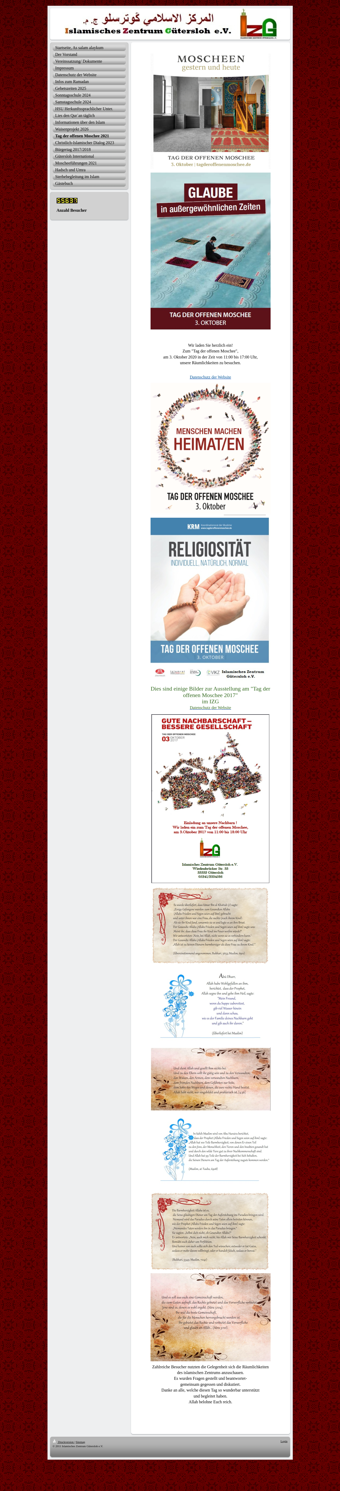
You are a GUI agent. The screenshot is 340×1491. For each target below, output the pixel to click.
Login (284, 1441)
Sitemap (80, 1441)
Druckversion (63, 1441)
